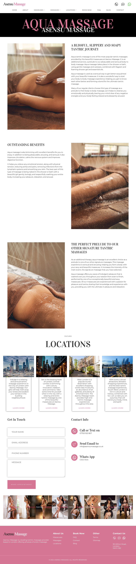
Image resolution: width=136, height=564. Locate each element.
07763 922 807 (86, 433)
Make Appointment (21, 484)
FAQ (99, 10)
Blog (108, 10)
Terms (95, 537)
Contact (120, 10)
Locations (70, 10)
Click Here (84, 460)
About (25, 10)
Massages (54, 10)
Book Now (87, 10)
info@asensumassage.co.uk (91, 446)
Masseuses (38, 10)
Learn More (19, 408)
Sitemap (96, 540)
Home (14, 10)
